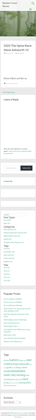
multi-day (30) (9, 258)
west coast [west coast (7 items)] (7, 385)
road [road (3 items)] (10, 383)
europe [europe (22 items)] (15, 364)
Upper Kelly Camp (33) (12, 236)
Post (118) (7, 220)
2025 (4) (7, 268)
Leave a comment (12, 83)
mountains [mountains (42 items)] (18, 371)
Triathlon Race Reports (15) (14, 242)
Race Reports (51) (10, 229)
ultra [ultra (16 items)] (28, 382)
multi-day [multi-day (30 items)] (10, 375)
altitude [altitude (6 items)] (6, 360)
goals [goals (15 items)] (9, 367)
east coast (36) (9, 255)
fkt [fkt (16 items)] (27, 364)
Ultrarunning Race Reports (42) (15, 233)
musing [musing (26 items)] (20, 375)
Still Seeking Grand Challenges (15, 320)
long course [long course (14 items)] (21, 367)
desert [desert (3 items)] (24, 360)
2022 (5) (7, 277)
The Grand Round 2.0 (11, 323)
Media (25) (7, 239)
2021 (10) (7, 281)
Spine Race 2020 (10, 335)
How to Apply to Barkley (13, 299)
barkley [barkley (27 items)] (14, 360)
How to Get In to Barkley (13, 302)
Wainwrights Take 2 (11, 326)
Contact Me (8, 181)
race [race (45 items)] (25, 379)
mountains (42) (9, 252)
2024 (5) (7, 271)
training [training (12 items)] (22, 383)
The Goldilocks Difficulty (13, 305)
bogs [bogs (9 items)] (21, 360)
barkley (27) (8, 261)
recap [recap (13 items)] (6, 382)
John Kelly (20, 53)
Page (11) (7, 223)
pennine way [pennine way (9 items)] (16, 379)
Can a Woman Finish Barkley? (15, 338)
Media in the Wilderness (13, 341)
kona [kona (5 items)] (13, 368)
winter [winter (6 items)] (14, 385)
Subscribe (26, 168)
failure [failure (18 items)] (22, 364)
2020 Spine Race (8, 92)
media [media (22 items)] (7, 371)
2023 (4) (6, 274)
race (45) (7, 248)
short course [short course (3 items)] (15, 383)
